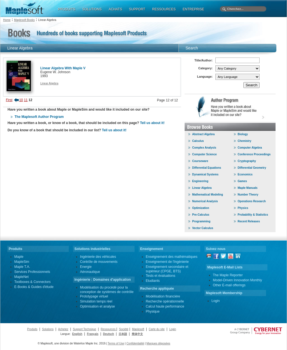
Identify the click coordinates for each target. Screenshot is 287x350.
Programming (201, 221)
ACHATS (115, 9)
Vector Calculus (202, 228)
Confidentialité (135, 343)
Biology (243, 134)
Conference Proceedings (254, 154)
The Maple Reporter (228, 275)
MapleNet (21, 277)
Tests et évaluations (160, 276)
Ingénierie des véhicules (98, 257)
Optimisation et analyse (97, 306)
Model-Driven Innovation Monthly (237, 280)
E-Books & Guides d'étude (33, 287)
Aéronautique (90, 272)
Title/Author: (203, 60)
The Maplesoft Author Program (39, 117)
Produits (32, 329)
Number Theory (248, 194)
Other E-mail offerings (229, 285)
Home (7, 20)
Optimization (200, 207)
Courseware (200, 161)
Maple (18, 257)
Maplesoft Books (24, 20)
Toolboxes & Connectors (32, 282)
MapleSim (21, 262)
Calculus (198, 140)
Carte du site (157, 329)
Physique (152, 311)
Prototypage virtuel (94, 296)
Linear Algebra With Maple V (62, 68)
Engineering (200, 181)
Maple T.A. (22, 267)
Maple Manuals (248, 187)
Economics (245, 174)
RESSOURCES (164, 9)
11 (25, 100)
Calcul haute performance (165, 306)
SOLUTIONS (92, 9)
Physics (243, 207)
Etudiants (153, 281)
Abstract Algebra (203, 134)
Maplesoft (138, 329)
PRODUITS (66, 9)
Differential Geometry (252, 167)
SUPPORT (137, 9)
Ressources (108, 329)
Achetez (63, 329)
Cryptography (247, 161)
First (9, 100)
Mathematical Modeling (207, 194)
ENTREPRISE (193, 9)
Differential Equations (206, 167)
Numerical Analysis (205, 201)
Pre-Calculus (200, 214)
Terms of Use (116, 343)
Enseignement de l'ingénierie (167, 262)
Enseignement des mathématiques (171, 257)
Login (215, 301)
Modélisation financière (163, 296)
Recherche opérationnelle (165, 301)
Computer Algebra (250, 147)
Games (242, 181)
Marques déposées (158, 343)
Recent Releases (249, 221)
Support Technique (84, 329)
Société (123, 329)
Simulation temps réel (96, 301)
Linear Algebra (49, 83)
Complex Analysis (204, 147)
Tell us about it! (152, 123)
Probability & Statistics (253, 214)
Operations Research (252, 201)
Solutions (47, 329)
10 (21, 100)
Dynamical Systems (205, 174)
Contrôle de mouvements (98, 262)
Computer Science (204, 154)
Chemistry (244, 140)
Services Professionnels (32, 272)
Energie (85, 267)
